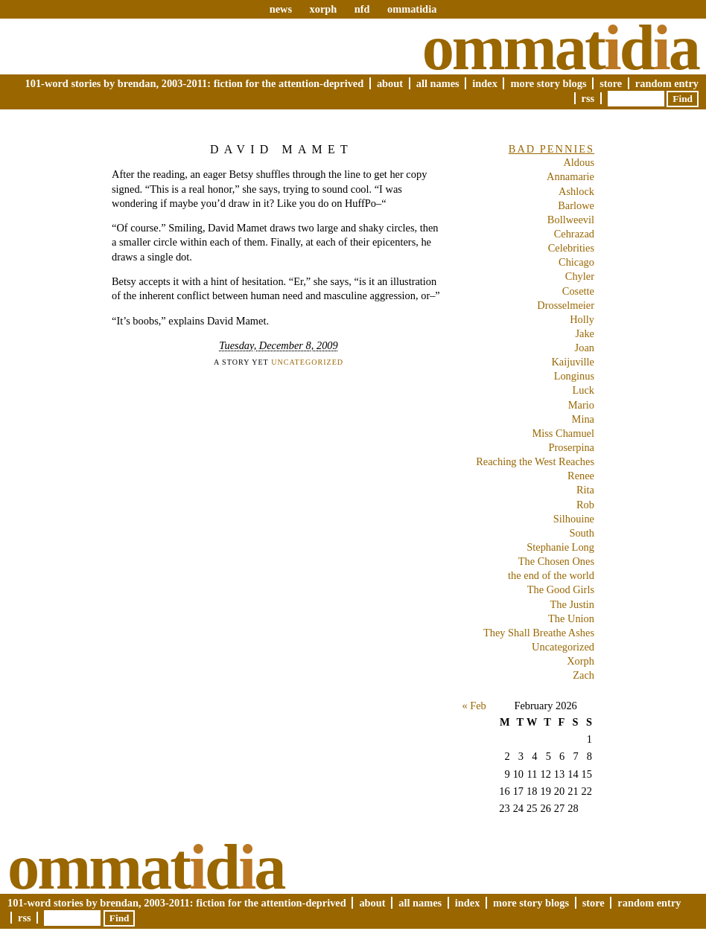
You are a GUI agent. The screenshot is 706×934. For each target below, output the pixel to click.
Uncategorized (307, 362)
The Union (571, 618)
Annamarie (570, 176)
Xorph (580, 661)
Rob (585, 505)
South (581, 533)
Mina (583, 419)
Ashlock (576, 191)
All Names (437, 83)
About (390, 83)
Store (611, 83)
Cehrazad (574, 234)
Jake (584, 333)
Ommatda (560, 47)
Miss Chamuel (563, 433)
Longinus (574, 376)
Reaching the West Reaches (535, 461)
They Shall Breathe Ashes (538, 633)
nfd (362, 9)
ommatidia (411, 9)
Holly (582, 319)
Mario (581, 405)
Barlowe (576, 205)
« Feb (474, 705)
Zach (583, 675)
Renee (580, 476)
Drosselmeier (565, 305)
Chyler (579, 276)
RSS (588, 98)
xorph (323, 9)
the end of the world (551, 575)
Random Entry (667, 83)
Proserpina (571, 447)
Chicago (576, 262)
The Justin (572, 604)
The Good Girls (560, 589)
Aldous (578, 162)
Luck (583, 390)
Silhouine (573, 519)
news (281, 9)
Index (484, 83)
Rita (585, 490)
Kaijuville (572, 362)
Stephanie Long (560, 547)
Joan (584, 348)
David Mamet (281, 149)
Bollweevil (570, 219)
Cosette (578, 291)
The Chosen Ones (556, 561)
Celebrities (571, 248)
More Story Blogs (548, 83)
